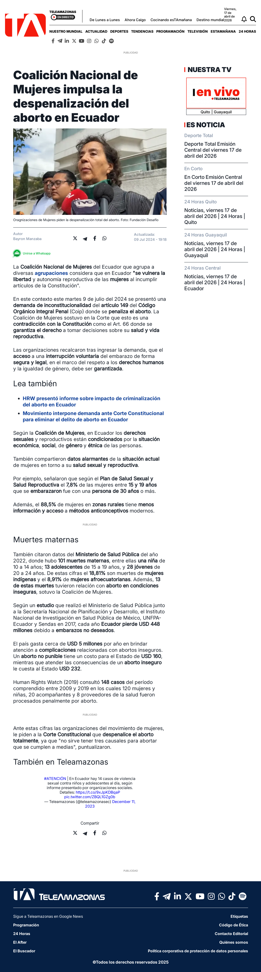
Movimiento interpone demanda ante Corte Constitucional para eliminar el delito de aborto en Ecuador (93, 416)
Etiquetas (239, 916)
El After (20, 942)
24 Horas (247, 31)
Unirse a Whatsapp (33, 253)
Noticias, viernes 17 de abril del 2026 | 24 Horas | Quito (214, 216)
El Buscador (24, 950)
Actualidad (96, 31)
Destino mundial (210, 20)
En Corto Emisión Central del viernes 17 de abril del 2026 (213, 183)
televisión (197, 31)
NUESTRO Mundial (65, 31)
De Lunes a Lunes (105, 20)
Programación (170, 31)
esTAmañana (223, 31)
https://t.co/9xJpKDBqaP (98, 792)
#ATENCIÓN (55, 778)
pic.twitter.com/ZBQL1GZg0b (89, 796)
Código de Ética (233, 925)
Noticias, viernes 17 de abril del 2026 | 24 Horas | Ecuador (214, 282)
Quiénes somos (233, 942)
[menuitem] (65, 31)
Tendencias (142, 31)
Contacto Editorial (231, 933)
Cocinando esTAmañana (171, 20)
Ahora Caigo (135, 20)
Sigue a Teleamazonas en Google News (48, 916)
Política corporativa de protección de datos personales (198, 950)
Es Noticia (205, 125)
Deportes (119, 31)
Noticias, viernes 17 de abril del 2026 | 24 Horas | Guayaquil (214, 249)
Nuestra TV (209, 70)
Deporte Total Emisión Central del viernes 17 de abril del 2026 (213, 150)
